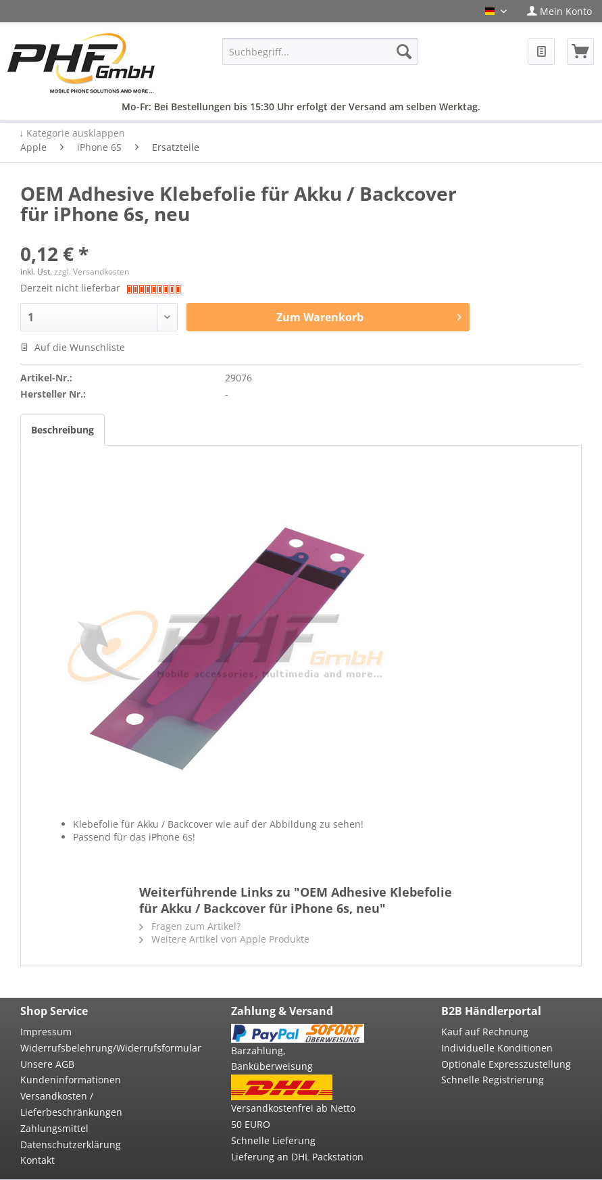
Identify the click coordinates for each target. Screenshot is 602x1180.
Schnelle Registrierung (492, 1079)
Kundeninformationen (70, 1079)
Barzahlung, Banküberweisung (272, 1058)
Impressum (46, 1031)
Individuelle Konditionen (497, 1047)
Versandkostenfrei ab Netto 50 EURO (293, 1116)
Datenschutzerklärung (70, 1144)
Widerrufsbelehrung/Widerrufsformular (87, 1047)
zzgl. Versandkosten (91, 271)
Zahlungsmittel (54, 1128)
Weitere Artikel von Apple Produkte (224, 939)
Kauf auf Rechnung (484, 1031)
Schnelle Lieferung (273, 1140)
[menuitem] (559, 11)
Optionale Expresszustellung (506, 1064)
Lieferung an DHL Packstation (297, 1156)
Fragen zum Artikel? (190, 926)
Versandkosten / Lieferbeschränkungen (71, 1103)
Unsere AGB (47, 1064)
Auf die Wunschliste (72, 347)
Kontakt (37, 1160)
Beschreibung (62, 429)
